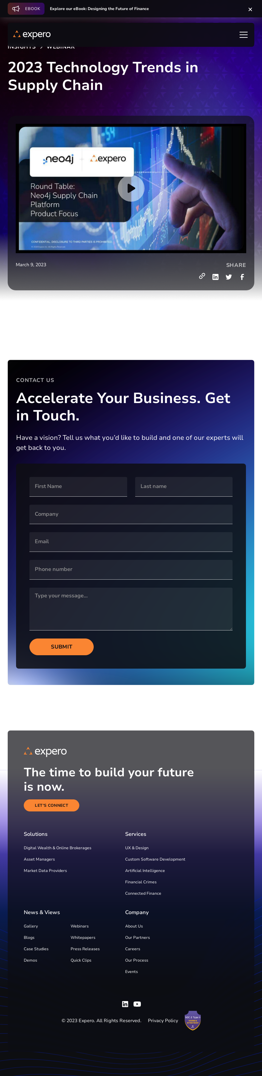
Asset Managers (39, 859)
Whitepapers (83, 937)
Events (131, 971)
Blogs (29, 937)
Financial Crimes (141, 882)
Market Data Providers (45, 870)
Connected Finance (143, 893)
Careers (132, 949)
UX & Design (137, 848)
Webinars (80, 926)
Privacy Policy (163, 1020)
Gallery (31, 926)
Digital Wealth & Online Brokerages (57, 848)
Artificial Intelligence (145, 870)
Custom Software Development (155, 859)
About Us (134, 926)
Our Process (136, 960)
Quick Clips (81, 960)
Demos (30, 960)
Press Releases (85, 949)
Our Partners (137, 937)
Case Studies (36, 949)
